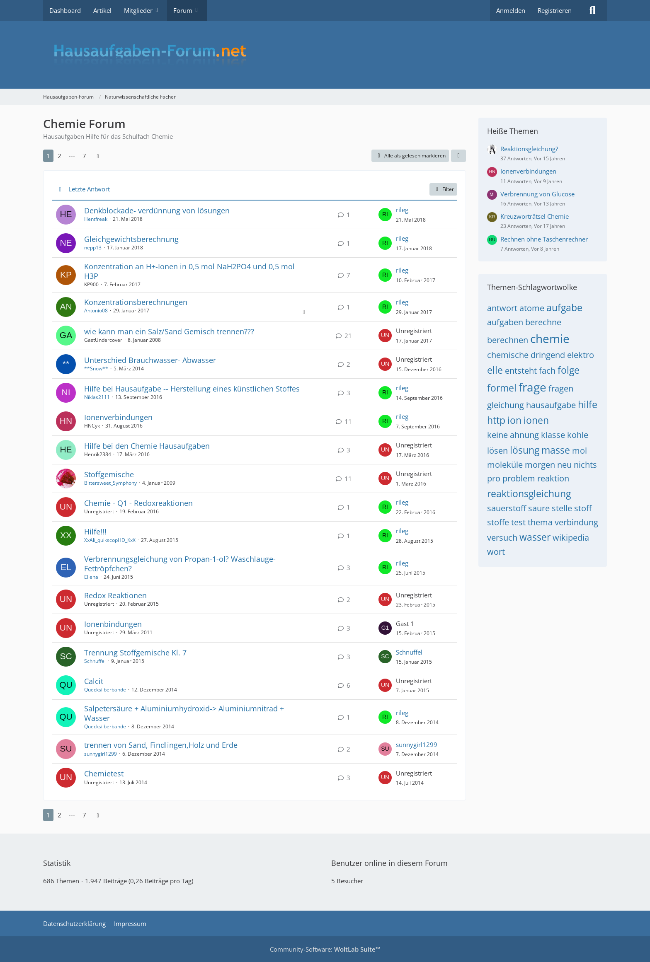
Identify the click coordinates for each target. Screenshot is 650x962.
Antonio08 (96, 310)
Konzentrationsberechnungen (135, 302)
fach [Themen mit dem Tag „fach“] (547, 370)
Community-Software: (325, 949)
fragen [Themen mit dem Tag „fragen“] (560, 388)
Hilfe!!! (95, 532)
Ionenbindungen (113, 624)
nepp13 (93, 247)
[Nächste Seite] (97, 156)
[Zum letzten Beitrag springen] (385, 214)
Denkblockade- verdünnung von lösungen (157, 210)
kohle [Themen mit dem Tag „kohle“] (577, 434)
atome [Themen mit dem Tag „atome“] (531, 308)
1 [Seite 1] (48, 156)
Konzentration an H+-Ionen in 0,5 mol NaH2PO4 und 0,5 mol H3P (189, 271)
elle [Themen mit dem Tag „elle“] (495, 370)
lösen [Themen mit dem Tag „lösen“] (497, 450)
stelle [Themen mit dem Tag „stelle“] (562, 508)
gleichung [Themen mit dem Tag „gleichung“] (505, 405)
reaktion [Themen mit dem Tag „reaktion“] (553, 478)
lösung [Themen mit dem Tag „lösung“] (524, 450)
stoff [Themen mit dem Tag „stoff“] (583, 508)
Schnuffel (95, 661)
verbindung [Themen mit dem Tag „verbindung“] (576, 522)
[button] (458, 156)
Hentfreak (95, 218)
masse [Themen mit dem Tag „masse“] (555, 450)
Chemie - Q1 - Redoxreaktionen (138, 503)
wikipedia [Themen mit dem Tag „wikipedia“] (571, 537)
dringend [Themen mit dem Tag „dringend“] (548, 354)
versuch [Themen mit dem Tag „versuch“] (502, 537)
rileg (402, 209)
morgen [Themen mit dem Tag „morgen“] (540, 464)
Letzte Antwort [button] (89, 189)
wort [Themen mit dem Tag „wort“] (496, 551)
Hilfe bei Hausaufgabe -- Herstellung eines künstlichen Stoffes (192, 389)
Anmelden (510, 10)
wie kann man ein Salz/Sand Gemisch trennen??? (169, 331)
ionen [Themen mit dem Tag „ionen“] (536, 420)
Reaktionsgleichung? (529, 149)
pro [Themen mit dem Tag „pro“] (493, 478)
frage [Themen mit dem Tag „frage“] (532, 387)
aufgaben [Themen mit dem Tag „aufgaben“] (505, 322)
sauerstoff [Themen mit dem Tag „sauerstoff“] (506, 508)
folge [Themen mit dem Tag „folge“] (569, 370)
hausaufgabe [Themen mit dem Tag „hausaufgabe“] (551, 405)
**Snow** (96, 368)
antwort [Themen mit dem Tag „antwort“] (502, 308)
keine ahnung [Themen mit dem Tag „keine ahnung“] (513, 434)
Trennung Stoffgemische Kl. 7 (135, 652)
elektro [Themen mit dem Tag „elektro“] (580, 354)
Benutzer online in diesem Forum (389, 863)
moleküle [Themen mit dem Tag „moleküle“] (505, 464)
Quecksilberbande (105, 689)
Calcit (93, 681)
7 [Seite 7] (84, 156)
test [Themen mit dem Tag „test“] (518, 522)
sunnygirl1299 (100, 753)
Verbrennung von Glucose (537, 194)
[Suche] (592, 10)
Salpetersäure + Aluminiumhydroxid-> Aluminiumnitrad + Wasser (184, 713)
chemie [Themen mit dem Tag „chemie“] (550, 338)
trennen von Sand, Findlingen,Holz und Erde (161, 745)
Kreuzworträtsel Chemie (534, 216)
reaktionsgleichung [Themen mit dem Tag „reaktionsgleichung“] (529, 493)
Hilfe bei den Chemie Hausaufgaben (147, 446)
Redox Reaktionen (115, 595)
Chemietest (104, 773)
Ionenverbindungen (118, 417)
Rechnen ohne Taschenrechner (544, 239)
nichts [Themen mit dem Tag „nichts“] (585, 464)
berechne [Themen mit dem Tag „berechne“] (543, 322)
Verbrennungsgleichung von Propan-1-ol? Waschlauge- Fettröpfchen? (180, 563)
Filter (443, 189)
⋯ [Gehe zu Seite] (72, 156)
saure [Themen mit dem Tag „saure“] (539, 508)
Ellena (91, 576)
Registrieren (555, 10)
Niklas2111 (97, 397)
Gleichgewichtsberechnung (131, 239)
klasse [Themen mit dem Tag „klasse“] (553, 434)
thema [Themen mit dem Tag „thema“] (540, 522)
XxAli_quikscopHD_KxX (110, 540)
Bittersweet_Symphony (110, 482)
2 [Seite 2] (59, 156)
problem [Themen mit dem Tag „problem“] (518, 478)
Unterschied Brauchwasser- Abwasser (150, 360)
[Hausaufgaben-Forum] (325, 54)
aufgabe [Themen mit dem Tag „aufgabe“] (564, 307)
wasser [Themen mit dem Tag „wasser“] (535, 537)
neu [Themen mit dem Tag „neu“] (564, 464)
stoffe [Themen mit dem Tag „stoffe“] (498, 522)
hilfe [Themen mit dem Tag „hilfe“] (587, 404)
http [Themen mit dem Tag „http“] (496, 420)
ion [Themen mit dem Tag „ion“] (514, 420)
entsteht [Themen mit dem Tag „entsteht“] (521, 370)
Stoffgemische (109, 474)
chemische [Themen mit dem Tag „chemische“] (508, 354)
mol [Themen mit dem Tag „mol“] (579, 450)
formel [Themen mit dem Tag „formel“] (502, 387)
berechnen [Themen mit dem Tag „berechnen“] (507, 340)
